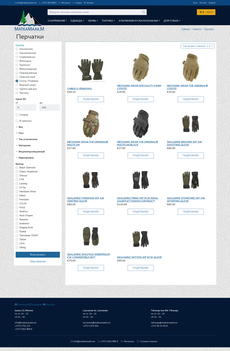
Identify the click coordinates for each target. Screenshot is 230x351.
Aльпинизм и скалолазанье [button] (138, 20)
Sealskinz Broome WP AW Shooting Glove (184, 143)
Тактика (23, 93)
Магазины (64, 3)
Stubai (22, 231)
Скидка (23, 114)
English (212, 3)
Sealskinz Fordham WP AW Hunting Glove (85, 199)
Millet (22, 195)
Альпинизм (26, 49)
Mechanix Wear (27, 191)
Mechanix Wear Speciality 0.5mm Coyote (139, 87)
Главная (186, 28)
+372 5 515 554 (90, 325)
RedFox (23, 211)
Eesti (195, 3)
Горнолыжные (27, 53)
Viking (22, 247)
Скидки (77, 3)
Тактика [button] (107, 20)
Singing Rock (26, 227)
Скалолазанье (27, 57)
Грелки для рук (28, 89)
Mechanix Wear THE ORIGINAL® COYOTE (187, 87)
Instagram (36, 304)
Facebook (21, 304)
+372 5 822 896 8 (47, 3)
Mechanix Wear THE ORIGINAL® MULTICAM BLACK (137, 143)
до (41, 102)
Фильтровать (37, 254)
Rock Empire (26, 215)
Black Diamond (27, 167)
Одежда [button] (76, 20)
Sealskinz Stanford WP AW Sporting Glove (186, 199)
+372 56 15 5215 (159, 325)
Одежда (197, 28)
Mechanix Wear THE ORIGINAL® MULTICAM (87, 143)
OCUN (22, 203)
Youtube (49, 304)
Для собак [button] (171, 20)
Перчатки (209, 28)
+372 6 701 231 (22, 325)
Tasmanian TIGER (28, 235)
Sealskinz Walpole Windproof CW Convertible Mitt (88, 256)
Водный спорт (27, 85)
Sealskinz (24, 223)
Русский (203, 3)
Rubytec (23, 219)
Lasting (23, 183)
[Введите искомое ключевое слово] (97, 12)
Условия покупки (147, 341)
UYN (21, 243)
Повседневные (28, 73)
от (17, 102)
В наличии (25, 121)
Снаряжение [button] (56, 20)
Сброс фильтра (38, 261)
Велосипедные (28, 69)
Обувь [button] (92, 20)
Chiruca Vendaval (79, 88)
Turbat (22, 239)
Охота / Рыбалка (28, 81)
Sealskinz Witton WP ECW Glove (139, 257)
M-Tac (22, 187)
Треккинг (24, 65)
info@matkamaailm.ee (26, 3)
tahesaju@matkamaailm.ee (164, 322)
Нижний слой (27, 77)
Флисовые (25, 61)
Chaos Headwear (28, 171)
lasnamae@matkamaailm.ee (96, 322)
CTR (21, 179)
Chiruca (23, 175)
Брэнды (89, 3)
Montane (24, 199)
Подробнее (91, 99)
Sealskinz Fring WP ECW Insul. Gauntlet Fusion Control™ (138, 199)
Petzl (22, 207)
